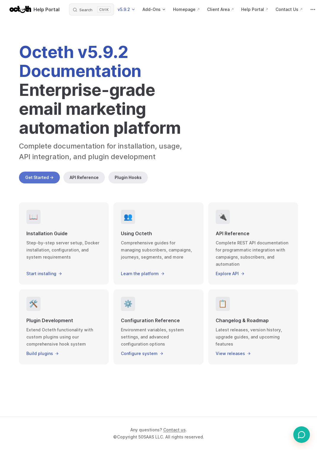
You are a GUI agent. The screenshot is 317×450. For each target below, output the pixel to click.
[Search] (91, 9)
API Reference (84, 177)
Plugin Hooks (128, 177)
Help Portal (34, 9)
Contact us (174, 429)
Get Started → (39, 177)
